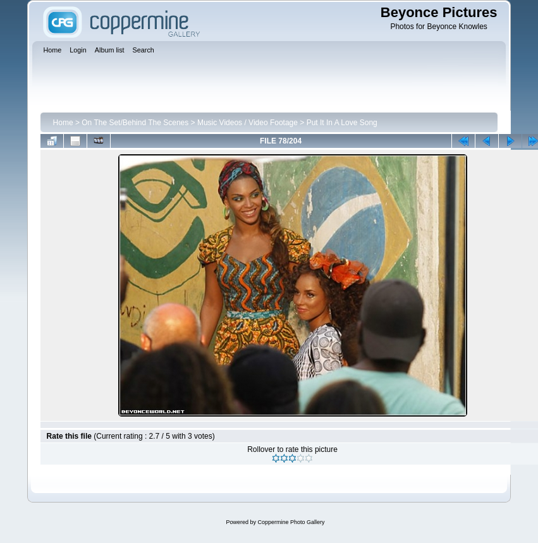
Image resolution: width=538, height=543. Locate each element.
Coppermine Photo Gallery (290, 522)
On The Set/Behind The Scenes (135, 122)
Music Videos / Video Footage (247, 122)
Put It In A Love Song (342, 122)
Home (63, 122)
